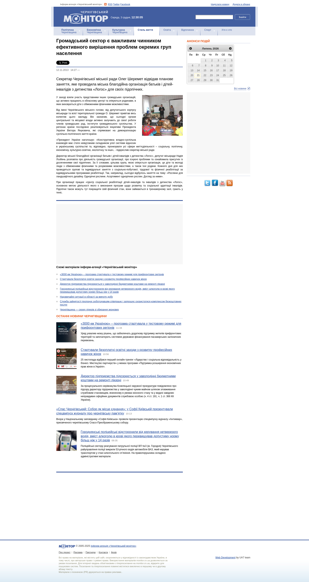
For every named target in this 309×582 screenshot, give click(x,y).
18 (224, 70)
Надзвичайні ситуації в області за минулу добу (86, 296)
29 (205, 80)
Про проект (64, 552)
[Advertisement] (119, 234)
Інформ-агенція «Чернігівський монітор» (87, 17)
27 (192, 80)
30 (211, 80)
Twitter (116, 4)
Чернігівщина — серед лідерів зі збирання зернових (89, 309)
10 (217, 65)
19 (231, 70)
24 (217, 75)
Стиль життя (145, 29)
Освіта (167, 29)
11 (224, 65)
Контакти (103, 552)
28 (198, 80)
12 (231, 65)
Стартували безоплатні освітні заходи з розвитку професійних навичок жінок (103, 279)
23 (211, 75)
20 (192, 75)
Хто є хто (227, 29)
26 (231, 75)
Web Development (225, 557)
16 (211, 70)
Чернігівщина (68, 31)
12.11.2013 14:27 (66, 70)
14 (198, 70)
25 (224, 75)
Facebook (125, 4)
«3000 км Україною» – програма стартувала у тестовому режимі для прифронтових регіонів (112, 274)
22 (205, 75)
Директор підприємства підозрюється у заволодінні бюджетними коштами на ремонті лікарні (112, 284)
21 (198, 75)
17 (217, 70)
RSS (110, 4)
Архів (114, 552)
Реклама (77, 552)
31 (217, 80)
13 (192, 70)
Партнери (91, 552)
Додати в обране (241, 4)
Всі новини (240, 88)
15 (205, 70)
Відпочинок (187, 29)
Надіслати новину (220, 4)
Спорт (207, 29)
